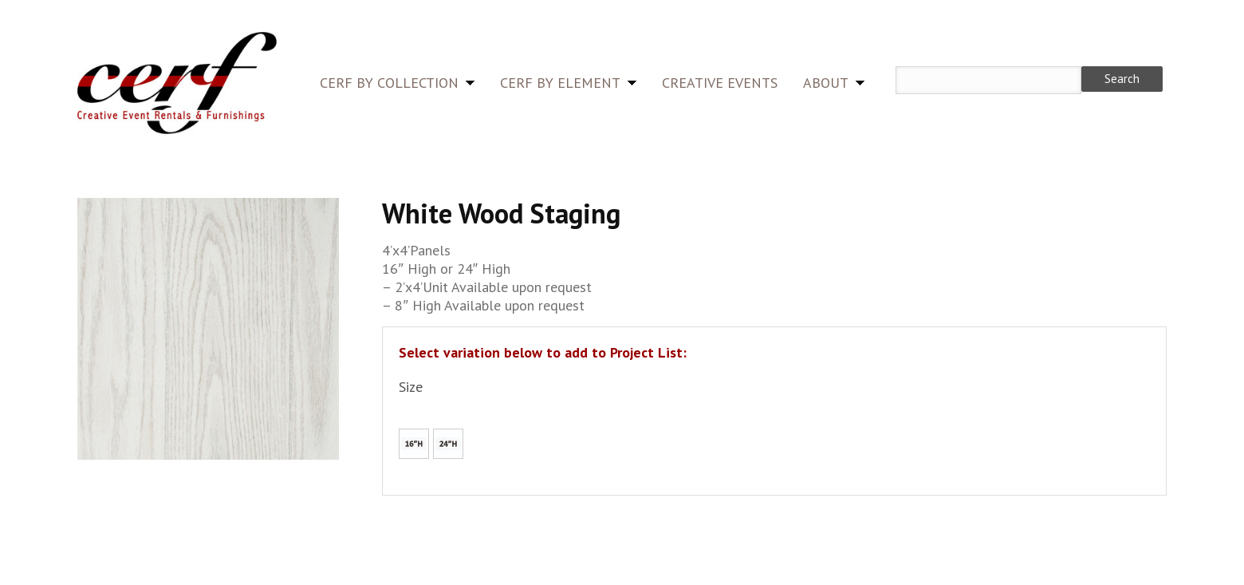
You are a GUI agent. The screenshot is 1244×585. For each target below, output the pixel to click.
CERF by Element (560, 82)
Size (411, 386)
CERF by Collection (389, 82)
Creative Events (720, 82)
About (825, 82)
